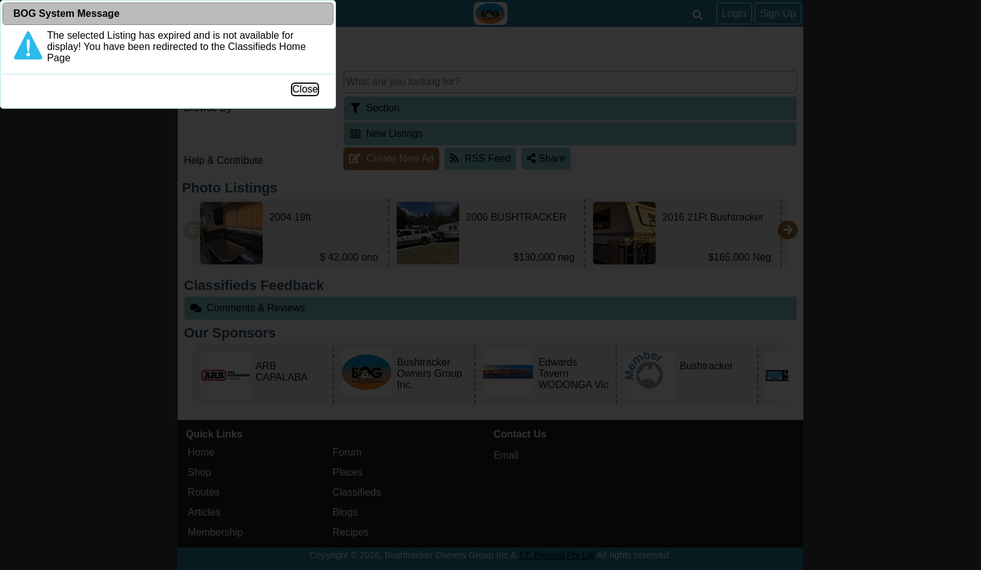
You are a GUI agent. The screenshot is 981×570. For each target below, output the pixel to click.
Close (625, 259)
